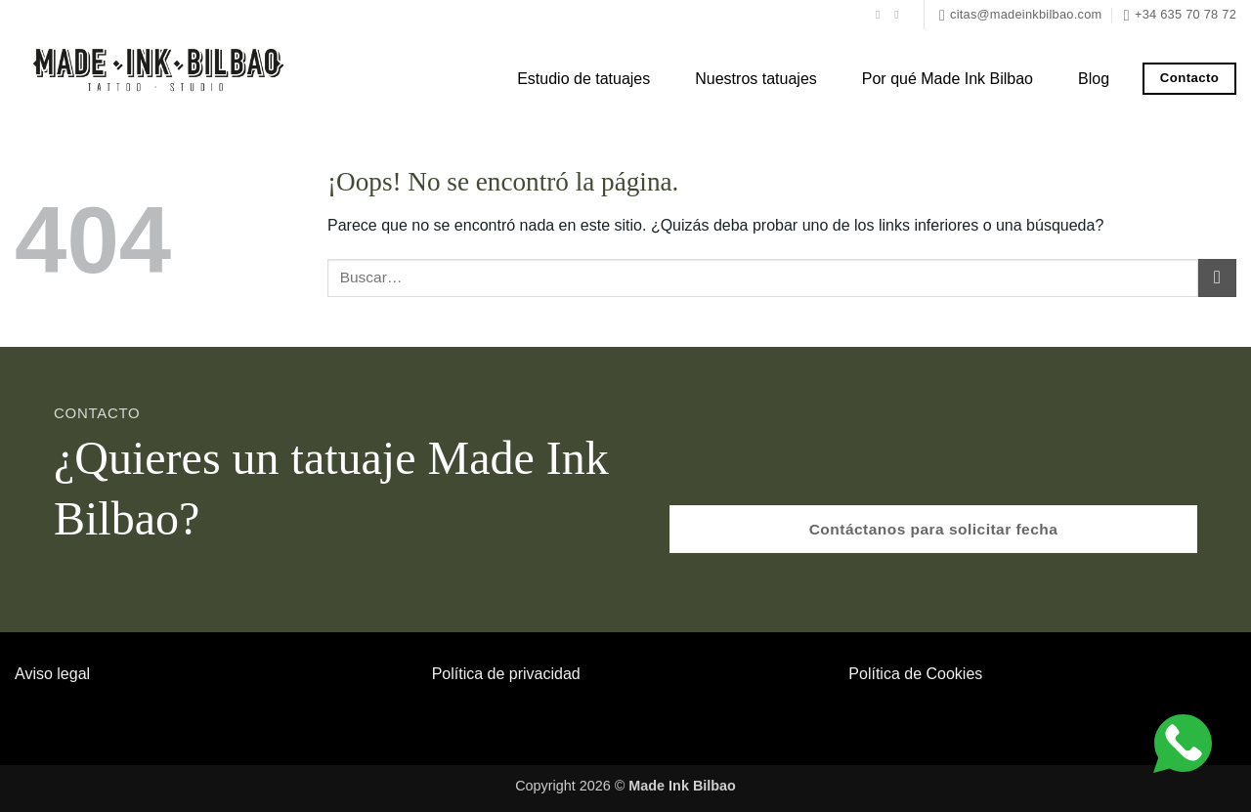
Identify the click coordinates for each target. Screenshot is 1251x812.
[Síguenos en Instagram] (900, 14)
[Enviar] (1217, 278)
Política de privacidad (506, 673)
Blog (1093, 79)
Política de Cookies (915, 673)
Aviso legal (52, 673)
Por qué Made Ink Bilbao (947, 79)
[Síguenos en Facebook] (881, 14)
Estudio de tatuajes (583, 79)
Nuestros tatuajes (756, 79)
